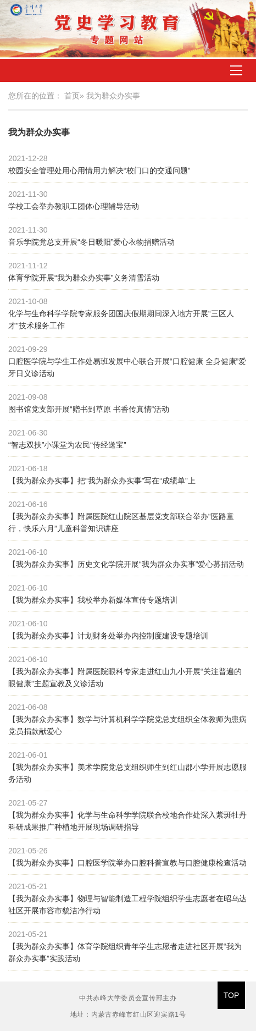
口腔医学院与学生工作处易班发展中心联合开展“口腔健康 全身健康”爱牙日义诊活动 (127, 367)
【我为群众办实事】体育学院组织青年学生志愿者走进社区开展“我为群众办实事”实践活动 (125, 952)
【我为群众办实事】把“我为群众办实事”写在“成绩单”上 (102, 480)
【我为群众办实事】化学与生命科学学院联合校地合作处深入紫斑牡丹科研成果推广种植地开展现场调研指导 (127, 821)
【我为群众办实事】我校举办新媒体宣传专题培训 (92, 600)
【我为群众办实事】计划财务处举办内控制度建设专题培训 (108, 635)
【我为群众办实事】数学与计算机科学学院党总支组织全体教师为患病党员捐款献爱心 (127, 725)
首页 (72, 95)
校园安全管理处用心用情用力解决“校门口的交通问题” (99, 170)
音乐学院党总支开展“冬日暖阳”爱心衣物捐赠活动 (91, 242)
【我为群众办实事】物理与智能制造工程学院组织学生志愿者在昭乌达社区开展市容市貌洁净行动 (127, 904)
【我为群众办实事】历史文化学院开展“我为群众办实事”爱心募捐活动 (126, 564)
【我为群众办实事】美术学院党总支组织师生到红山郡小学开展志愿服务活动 (127, 773)
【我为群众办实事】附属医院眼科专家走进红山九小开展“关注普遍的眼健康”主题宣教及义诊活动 (125, 677)
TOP (232, 995)
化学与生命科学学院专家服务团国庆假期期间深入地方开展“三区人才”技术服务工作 (121, 319)
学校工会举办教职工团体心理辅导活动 (73, 206)
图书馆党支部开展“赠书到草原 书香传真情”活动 (88, 409)
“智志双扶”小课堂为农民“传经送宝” (67, 444)
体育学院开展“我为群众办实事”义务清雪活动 (83, 277)
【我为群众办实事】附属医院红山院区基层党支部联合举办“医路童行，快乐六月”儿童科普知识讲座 (121, 522)
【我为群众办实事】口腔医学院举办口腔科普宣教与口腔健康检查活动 (127, 862)
